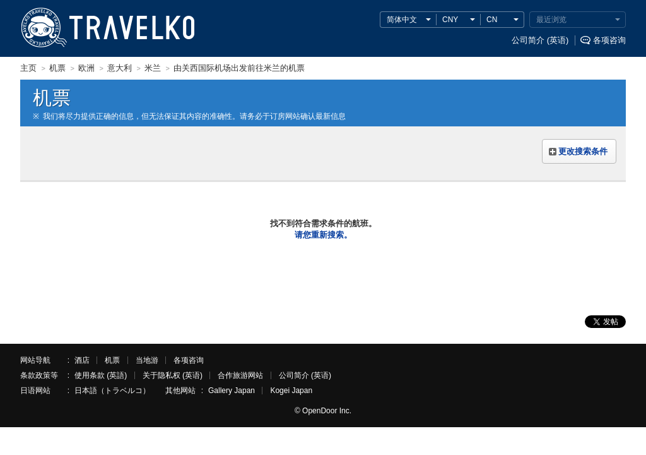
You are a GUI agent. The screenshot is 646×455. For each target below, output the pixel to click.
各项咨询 (609, 40)
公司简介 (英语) (540, 40)
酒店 (82, 360)
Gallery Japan (231, 390)
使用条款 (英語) (100, 375)
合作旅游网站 (240, 375)
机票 (112, 360)
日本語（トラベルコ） (112, 390)
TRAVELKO (43, 28)
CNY (450, 19)
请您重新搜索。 (323, 235)
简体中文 (402, 19)
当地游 (147, 360)
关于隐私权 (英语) (173, 375)
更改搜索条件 (583, 151)
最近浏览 (551, 19)
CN (491, 19)
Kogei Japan (291, 390)
